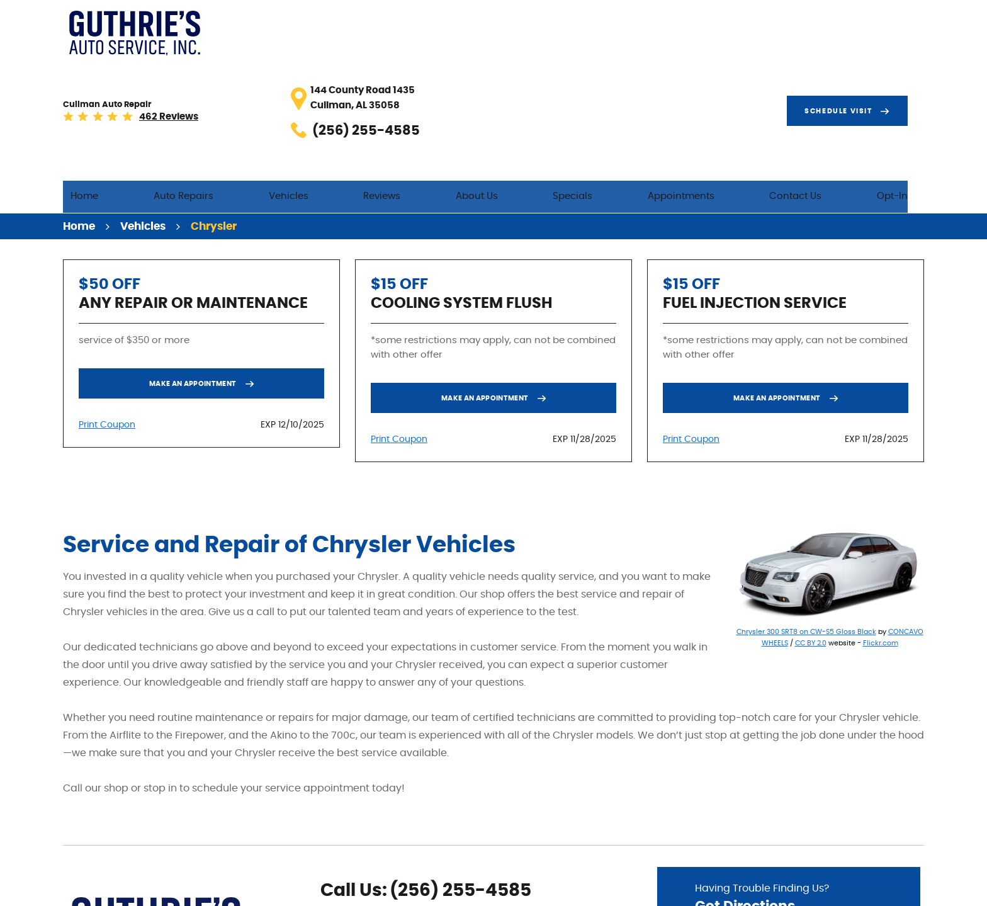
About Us (554, 70)
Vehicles (396, 70)
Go (861, 813)
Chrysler (214, 103)
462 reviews (314, 35)
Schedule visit (855, 27)
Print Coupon (107, 302)
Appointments (727, 70)
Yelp (369, 845)
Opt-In (908, 70)
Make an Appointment (193, 261)
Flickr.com (880, 520)
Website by (885, 889)
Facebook (329, 845)
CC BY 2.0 (810, 520)
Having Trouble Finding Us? (789, 778)
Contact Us (827, 70)
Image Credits (803, 889)
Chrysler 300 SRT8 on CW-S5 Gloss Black (806, 509)
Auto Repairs (306, 70)
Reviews (474, 70)
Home (223, 70)
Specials (635, 70)
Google (349, 845)
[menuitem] (223, 71)
